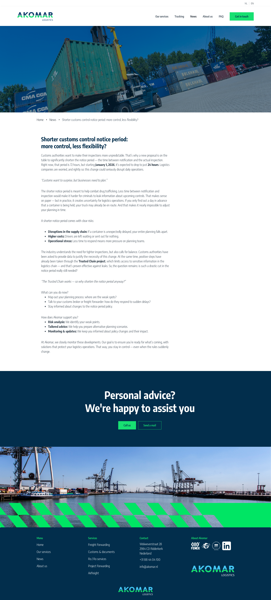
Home (40, 120)
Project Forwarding (99, 566)
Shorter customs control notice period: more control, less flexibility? (100, 120)
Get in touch (241, 16)
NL (246, 3)
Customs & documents (101, 552)
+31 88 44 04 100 (150, 559)
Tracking (179, 16)
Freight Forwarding (99, 545)
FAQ (221, 16)
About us (208, 16)
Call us (127, 425)
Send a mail (149, 425)
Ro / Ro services (97, 559)
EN (252, 3)
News (193, 16)
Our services (161, 16)
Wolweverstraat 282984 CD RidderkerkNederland (151, 548)
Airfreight (93, 573)
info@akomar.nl (149, 567)
